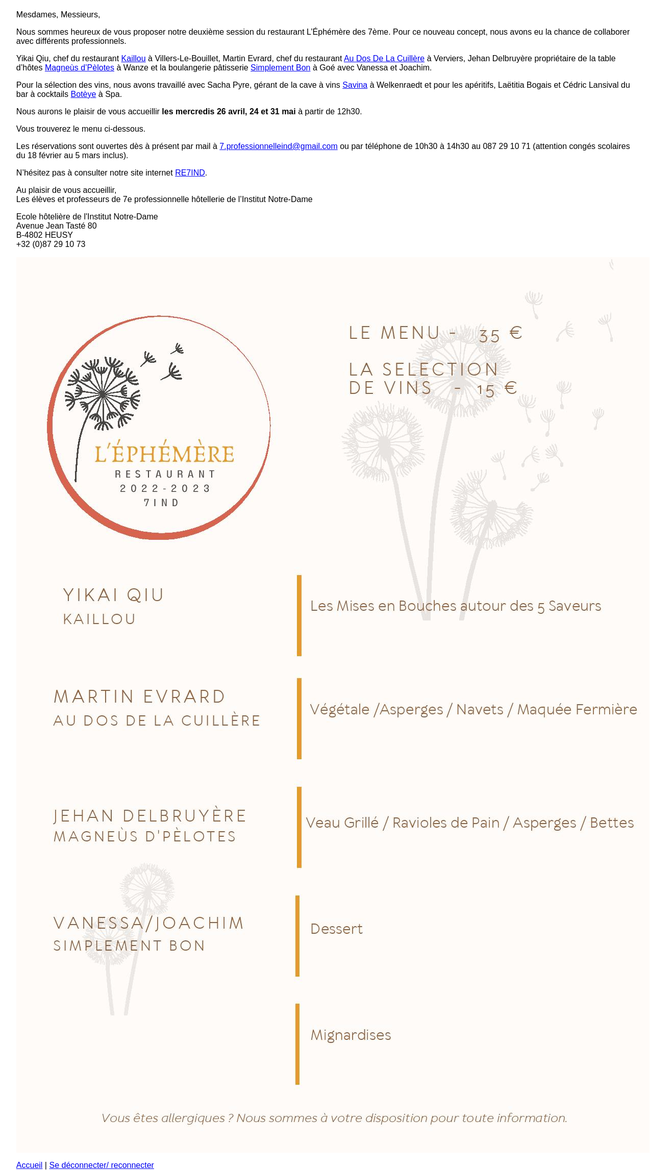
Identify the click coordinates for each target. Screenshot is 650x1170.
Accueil (29, 1165)
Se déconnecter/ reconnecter (101, 1165)
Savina (354, 85)
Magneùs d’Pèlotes (79, 67)
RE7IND (190, 172)
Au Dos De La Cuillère (384, 58)
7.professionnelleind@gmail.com (278, 146)
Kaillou (133, 58)
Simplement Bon (280, 67)
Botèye (83, 94)
